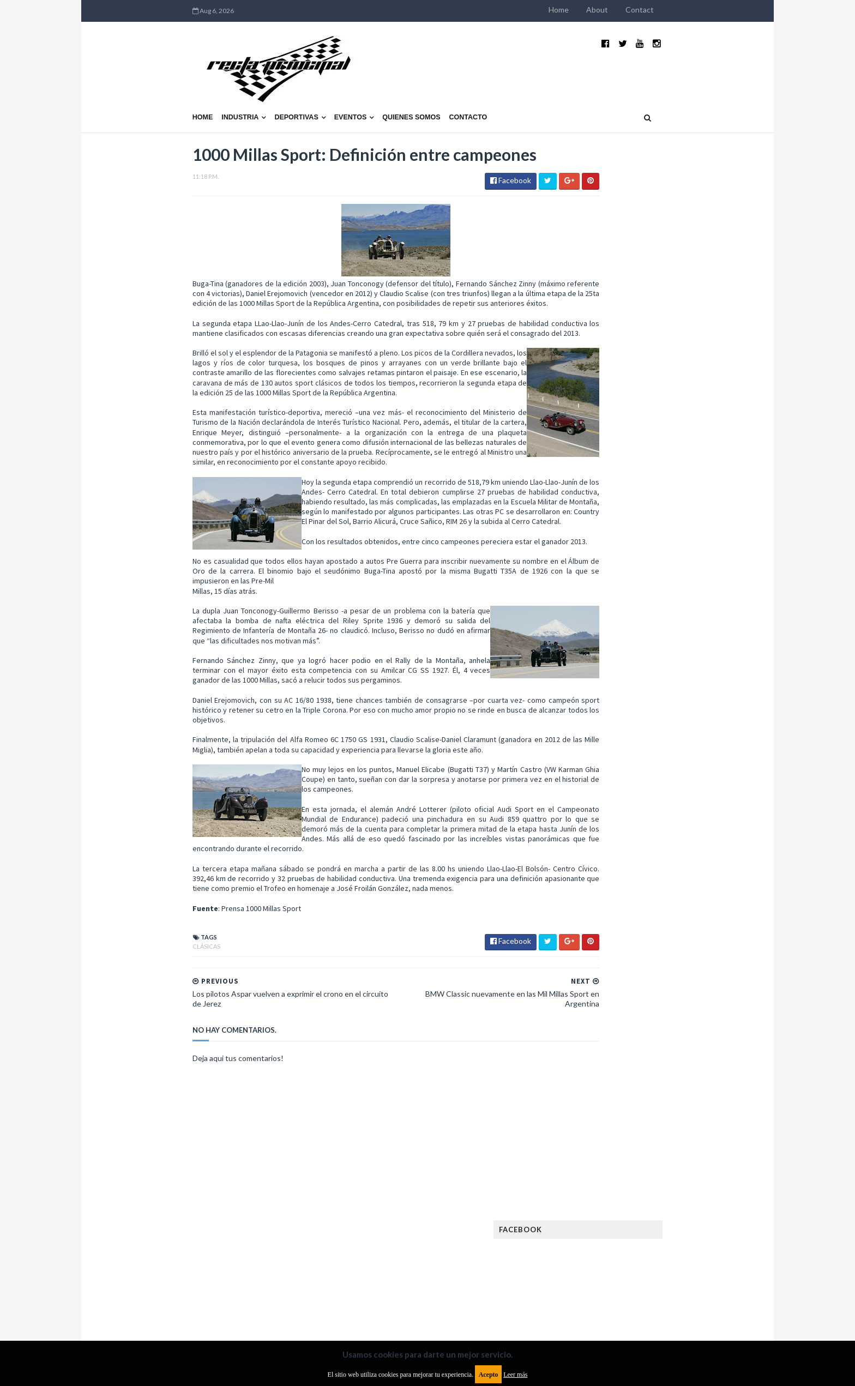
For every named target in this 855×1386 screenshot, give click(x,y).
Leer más (515, 1374)
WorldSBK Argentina (669, 971)
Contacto (398, 91)
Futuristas (587, 814)
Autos (679, 710)
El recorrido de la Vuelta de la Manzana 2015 (671, 474)
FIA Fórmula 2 (647, 780)
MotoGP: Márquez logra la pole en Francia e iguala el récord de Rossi (669, 587)
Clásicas (136, 997)
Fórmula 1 (635, 814)
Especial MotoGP (676, 762)
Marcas (649, 867)
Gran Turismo (592, 832)
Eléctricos (587, 745)
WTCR (611, 971)
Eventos (280, 91)
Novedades (666, 902)
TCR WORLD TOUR (674, 954)
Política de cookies (565, 1296)
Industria (170, 91)
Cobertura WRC (637, 727)
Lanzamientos (662, 849)
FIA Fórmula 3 (591, 797)
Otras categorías (600, 919)
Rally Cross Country (604, 937)
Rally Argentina (670, 919)
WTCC (579, 971)
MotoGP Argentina (602, 884)
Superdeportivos (682, 937)
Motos (660, 884)
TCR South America (601, 954)
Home (629, 9)
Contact (710, 9)
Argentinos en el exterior (612, 710)
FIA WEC (639, 797)
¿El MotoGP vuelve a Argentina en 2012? (658, 528)
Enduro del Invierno (653, 745)
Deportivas (226, 91)
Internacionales (597, 849)
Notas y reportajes (601, 902)
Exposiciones (591, 780)
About (667, 9)
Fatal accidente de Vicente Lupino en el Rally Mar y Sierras (670, 641)
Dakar (687, 727)
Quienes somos (341, 91)
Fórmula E (682, 814)
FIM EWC (676, 797)
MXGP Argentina (596, 867)
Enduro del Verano (602, 762)
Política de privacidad (364, 1296)
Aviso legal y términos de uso (171, 1296)
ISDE (635, 832)
